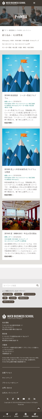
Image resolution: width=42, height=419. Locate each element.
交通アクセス (7, 373)
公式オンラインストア (10, 393)
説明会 (16, 415)
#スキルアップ (34, 40)
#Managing (5, 40)
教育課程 (12, 30)
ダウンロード (7, 415)
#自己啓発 (30, 47)
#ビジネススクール (8, 44)
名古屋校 (5, 322)
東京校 (4, 334)
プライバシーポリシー (10, 383)
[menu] (38, 3)
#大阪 (20, 47)
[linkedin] (34, 399)
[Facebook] (13, 399)
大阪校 (4, 345)
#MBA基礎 (25, 40)
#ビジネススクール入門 (22, 44)
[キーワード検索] (18, 285)
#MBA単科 (18, 40)
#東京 (24, 47)
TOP (4, 30)
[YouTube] (23, 399)
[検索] (37, 285)
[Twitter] (7, 399)
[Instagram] (29, 399)
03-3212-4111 (9, 338)
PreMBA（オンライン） (24, 30)
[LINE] (18, 399)
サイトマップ (7, 378)
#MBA (12, 40)
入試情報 (25, 415)
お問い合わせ (7, 388)
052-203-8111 (9, 327)
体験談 (35, 415)
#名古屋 (14, 47)
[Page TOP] (38, 408)
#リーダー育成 (6, 47)
